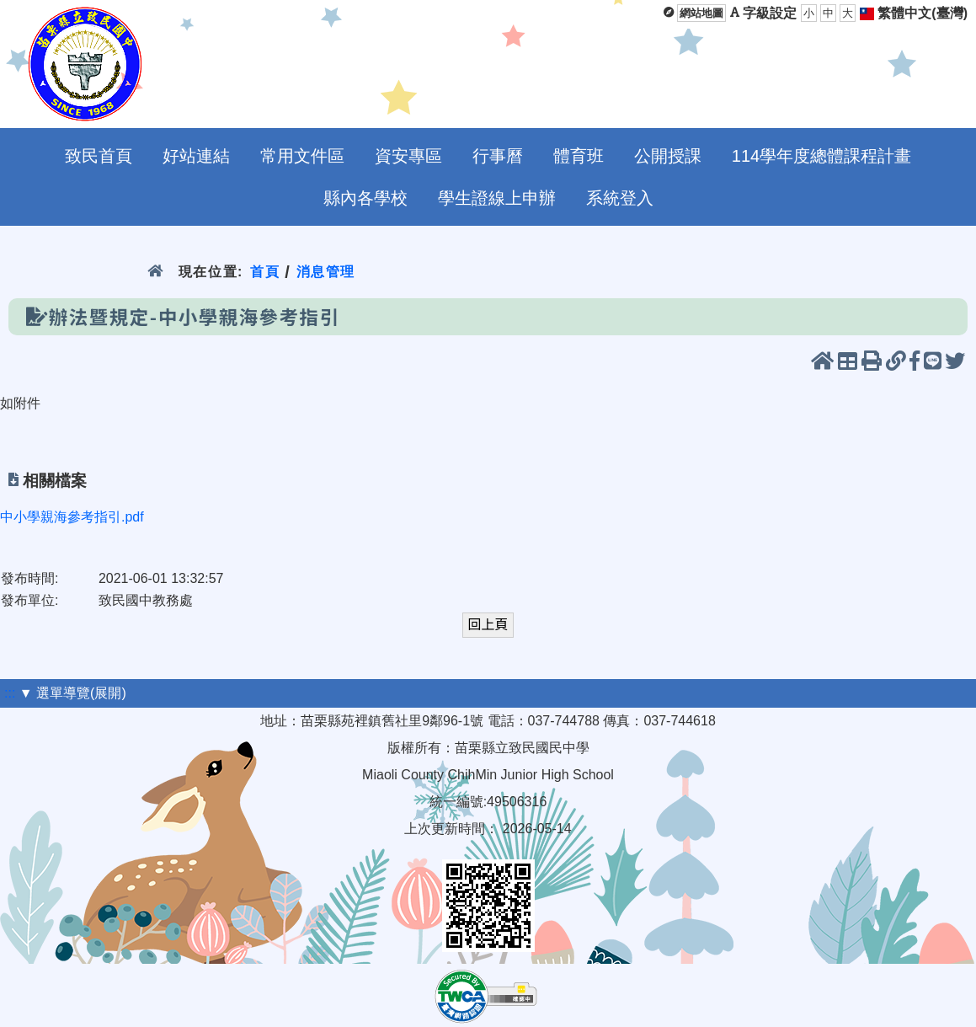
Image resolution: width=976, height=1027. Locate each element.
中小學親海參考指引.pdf (72, 517)
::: (9, 693)
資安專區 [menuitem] (408, 156)
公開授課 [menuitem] (667, 156)
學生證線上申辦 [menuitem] (497, 198)
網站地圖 (701, 13)
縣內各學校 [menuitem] (365, 198)
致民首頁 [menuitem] (98, 156)
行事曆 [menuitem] (497, 156)
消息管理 (326, 272)
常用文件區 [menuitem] (302, 156)
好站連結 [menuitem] (196, 156)
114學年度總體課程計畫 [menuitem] (821, 156)
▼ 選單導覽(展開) (72, 693)
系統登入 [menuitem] (619, 198)
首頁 (265, 272)
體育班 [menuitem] (578, 156)
